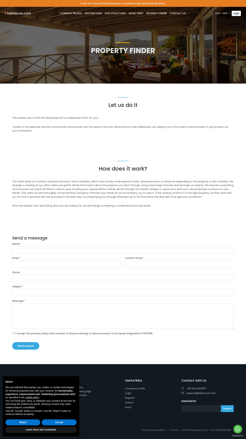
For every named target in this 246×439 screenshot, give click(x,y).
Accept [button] (59, 422)
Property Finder (156, 13)
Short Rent (136, 13)
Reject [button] (22, 422)
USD (217, 13)
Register (130, 398)
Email (16, 258)
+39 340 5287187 (193, 388)
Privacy (174, 430)
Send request (25, 346)
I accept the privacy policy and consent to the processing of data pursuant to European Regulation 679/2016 (82, 333)
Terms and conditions (154, 430)
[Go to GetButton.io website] (237, 436)
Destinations (93, 13)
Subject (17, 286)
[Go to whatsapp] (238, 429)
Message (18, 301)
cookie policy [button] (32, 397)
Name (17, 244)
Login (128, 393)
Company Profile (135, 388)
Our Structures (115, 13)
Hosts (128, 407)
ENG (225, 13)
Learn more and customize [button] (41, 429)
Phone (16, 272)
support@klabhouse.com (198, 393)
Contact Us (178, 13)
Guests (129, 402)
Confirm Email (134, 258)
